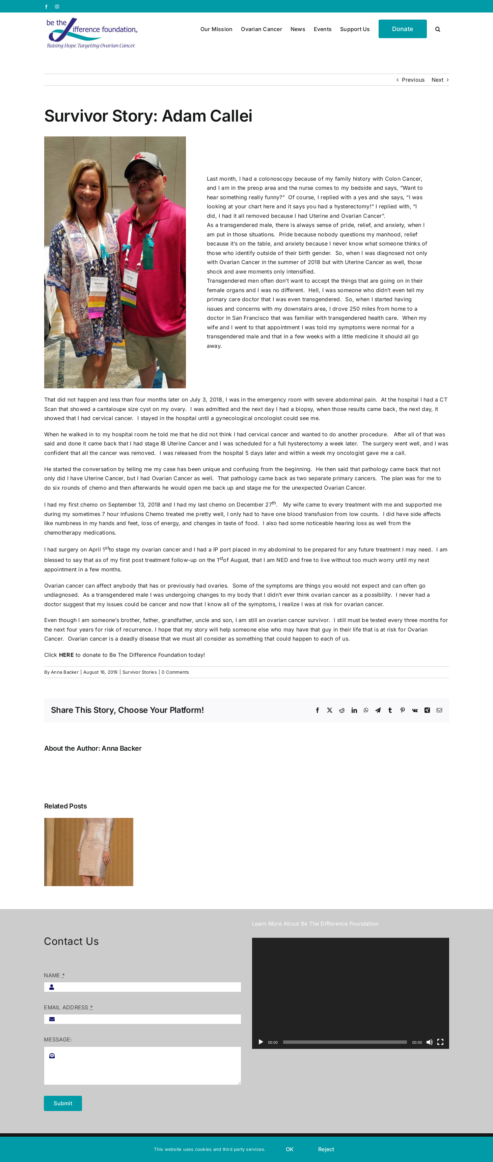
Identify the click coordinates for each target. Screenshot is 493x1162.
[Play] (260, 1042)
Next (438, 79)
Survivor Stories (139, 672)
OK (290, 1149)
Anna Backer (65, 672)
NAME (54, 975)
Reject (326, 1149)
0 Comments (175, 672)
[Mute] (429, 1042)
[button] (437, 28)
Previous (413, 79)
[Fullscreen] (440, 1042)
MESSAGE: (58, 1039)
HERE (66, 654)
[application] (350, 993)
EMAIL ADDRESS (68, 1007)
